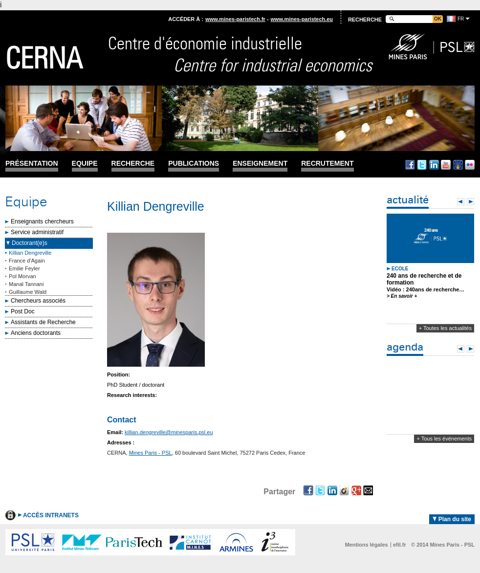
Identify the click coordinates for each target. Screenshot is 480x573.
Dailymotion (458, 165)
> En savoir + (402, 296)
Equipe (85, 163)
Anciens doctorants (36, 333)
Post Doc (23, 311)
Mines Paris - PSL (150, 453)
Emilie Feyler (24, 268)
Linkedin (434, 165)
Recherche (133, 163)
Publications (193, 163)
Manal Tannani (26, 284)
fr (461, 19)
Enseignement (260, 163)
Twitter (422, 165)
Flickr (470, 165)
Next (470, 201)
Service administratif (37, 232)
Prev (460, 201)
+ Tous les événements (444, 438)
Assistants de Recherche (43, 322)
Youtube (446, 165)
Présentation (31, 163)
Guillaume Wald (27, 292)
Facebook (410, 165)
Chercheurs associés (38, 300)
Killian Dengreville (30, 253)
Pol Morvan (22, 276)
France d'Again (27, 261)
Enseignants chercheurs (42, 221)
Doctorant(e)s (29, 243)
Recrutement (327, 163)
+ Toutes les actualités (445, 328)
